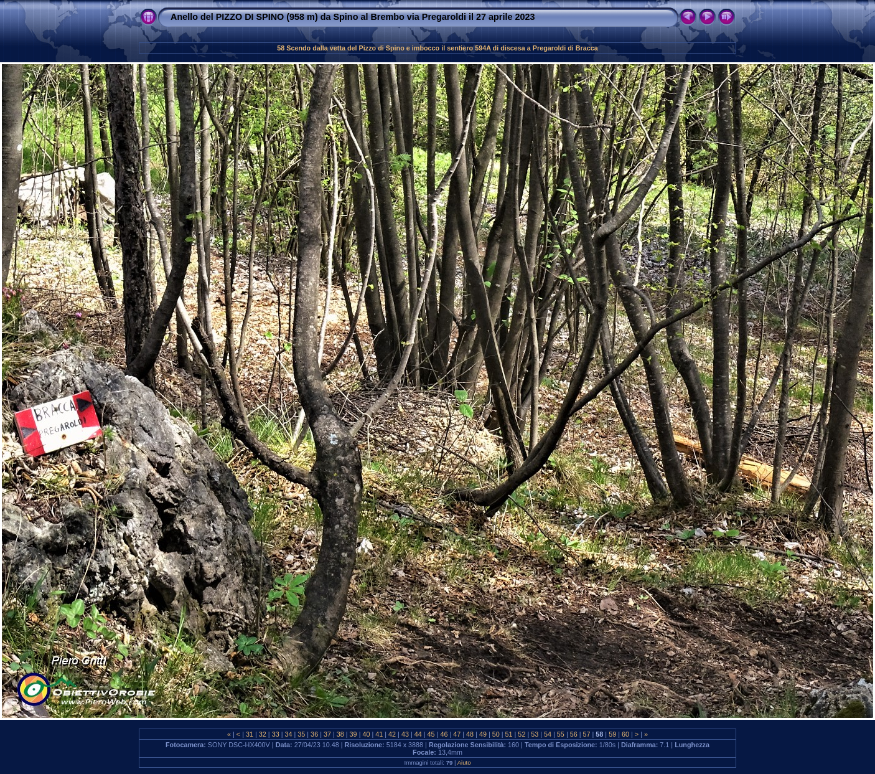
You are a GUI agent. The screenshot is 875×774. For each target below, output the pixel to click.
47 (456, 734)
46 (443, 734)
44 (418, 734)
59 (612, 734)
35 (301, 734)
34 (288, 734)
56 (573, 734)
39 (353, 734)
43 (405, 734)
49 (483, 734)
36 (314, 734)
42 (392, 734)
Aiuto (464, 762)
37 (327, 734)
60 (625, 734)
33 (275, 734)
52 (521, 734)
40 (366, 734)
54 (547, 734)
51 (509, 734)
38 (340, 734)
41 (379, 734)
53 (534, 734)
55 (560, 734)
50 (496, 734)
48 (469, 734)
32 (262, 734)
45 (431, 734)
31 (249, 734)
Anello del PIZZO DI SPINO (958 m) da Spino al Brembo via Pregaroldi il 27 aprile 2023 (353, 17)
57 (586, 734)
